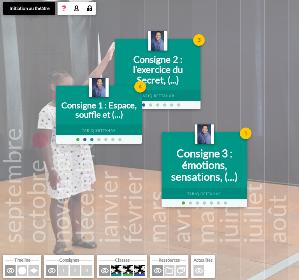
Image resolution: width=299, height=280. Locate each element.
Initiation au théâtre (29, 8)
